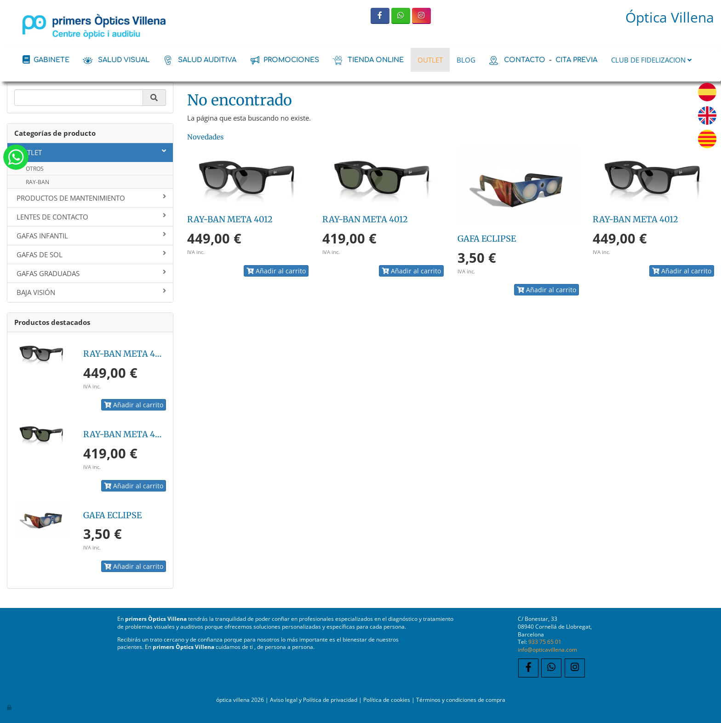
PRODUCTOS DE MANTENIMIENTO (91, 197)
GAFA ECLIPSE (112, 515)
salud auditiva (207, 60)
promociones (291, 60)
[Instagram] (421, 16)
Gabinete (51, 60)
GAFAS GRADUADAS (91, 273)
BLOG (466, 59)
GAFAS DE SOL (91, 254)
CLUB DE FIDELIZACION (651, 59)
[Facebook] (380, 16)
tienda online (376, 60)
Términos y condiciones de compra (460, 699)
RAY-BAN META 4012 (126, 353)
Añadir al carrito (133, 404)
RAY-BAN (37, 182)
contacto (524, 60)
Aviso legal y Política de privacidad (313, 699)
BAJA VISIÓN (91, 292)
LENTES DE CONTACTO (91, 216)
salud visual (123, 60)
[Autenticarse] (9, 707)
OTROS (35, 169)
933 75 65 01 (544, 641)
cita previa (576, 60)
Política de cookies (386, 699)
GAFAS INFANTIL (91, 235)
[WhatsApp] (400, 16)
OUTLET (430, 59)
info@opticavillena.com (547, 649)
